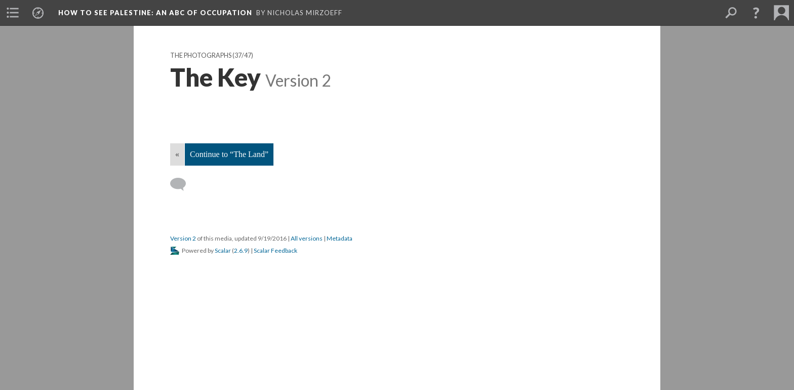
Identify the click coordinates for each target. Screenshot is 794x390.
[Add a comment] (182, 184)
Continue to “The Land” (229, 154)
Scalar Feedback (275, 250)
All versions (307, 238)
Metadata (339, 238)
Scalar (223, 250)
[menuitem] (12, 12)
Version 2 (183, 238)
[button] (756, 12)
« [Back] (177, 154)
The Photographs (200, 55)
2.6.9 (241, 250)
